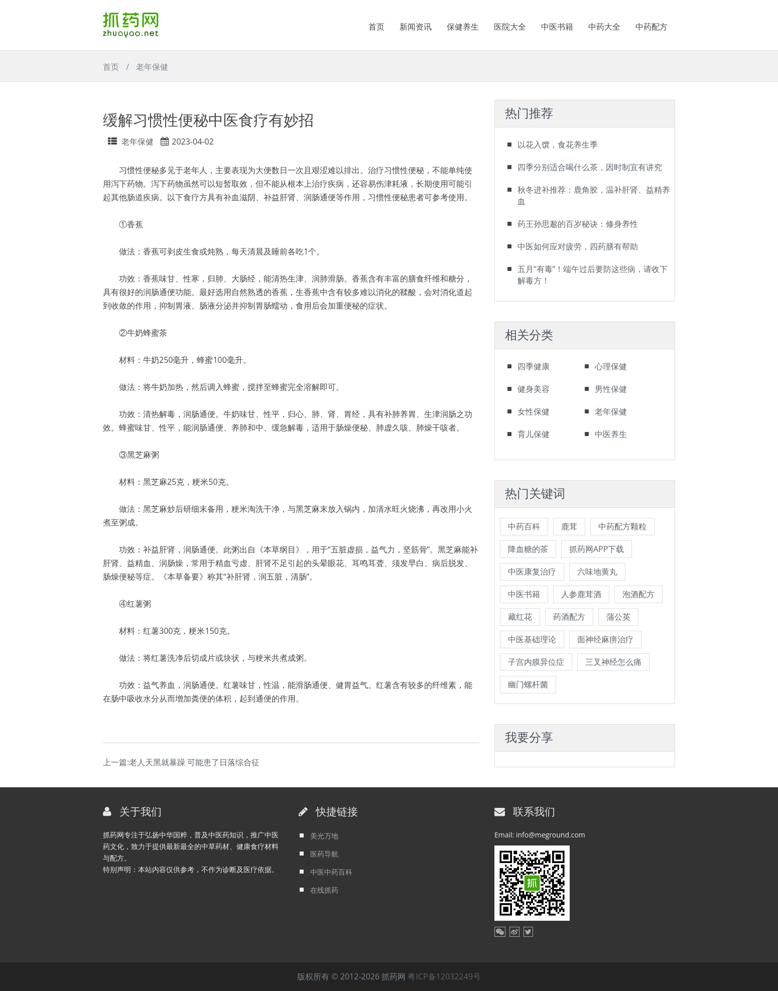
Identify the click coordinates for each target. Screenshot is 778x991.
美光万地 (324, 835)
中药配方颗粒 (622, 526)
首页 (376, 26)
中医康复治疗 (532, 571)
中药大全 (604, 26)
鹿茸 (569, 526)
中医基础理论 (532, 639)
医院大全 (510, 26)
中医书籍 (557, 26)
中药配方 (651, 26)
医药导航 (324, 854)
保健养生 (463, 26)
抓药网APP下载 (596, 548)
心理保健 (611, 366)
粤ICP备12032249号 (444, 976)
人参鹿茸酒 (581, 594)
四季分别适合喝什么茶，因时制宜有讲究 (589, 167)
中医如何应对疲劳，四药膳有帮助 (577, 246)
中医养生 (611, 434)
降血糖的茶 (528, 548)
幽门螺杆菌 (528, 684)
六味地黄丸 (597, 571)
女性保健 (533, 411)
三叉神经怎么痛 (613, 661)
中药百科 (524, 526)
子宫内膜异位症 (536, 661)
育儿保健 (533, 434)
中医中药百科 (331, 872)
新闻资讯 (416, 26)
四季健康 (533, 366)
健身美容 (533, 388)
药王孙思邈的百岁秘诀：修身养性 (577, 223)
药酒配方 (569, 616)
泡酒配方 (638, 594)
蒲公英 (618, 616)
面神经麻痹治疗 (605, 639)
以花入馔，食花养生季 (557, 144)
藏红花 (520, 616)
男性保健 (611, 388)
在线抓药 (324, 890)
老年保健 (152, 66)
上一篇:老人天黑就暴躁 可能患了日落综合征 (181, 762)
